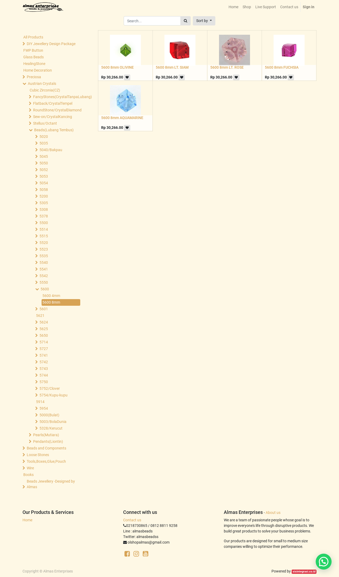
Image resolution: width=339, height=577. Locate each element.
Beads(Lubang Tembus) (54, 130)
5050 (43, 163)
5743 (43, 368)
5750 (43, 382)
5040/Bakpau (50, 150)
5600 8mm (51, 302)
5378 (43, 216)
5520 (43, 243)
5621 (40, 315)
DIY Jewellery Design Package (51, 44)
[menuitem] (233, 7)
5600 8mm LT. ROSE (227, 67)
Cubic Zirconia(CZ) (45, 90)
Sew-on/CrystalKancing (52, 117)
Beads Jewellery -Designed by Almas (51, 484)
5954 (43, 408)
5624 (43, 322)
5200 (43, 196)
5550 (43, 282)
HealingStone (34, 64)
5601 (43, 309)
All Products (33, 37)
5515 (43, 236)
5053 (43, 176)
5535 (43, 256)
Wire (30, 468)
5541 (43, 269)
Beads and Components (46, 448)
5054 (43, 183)
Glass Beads (33, 57)
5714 (43, 342)
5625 (43, 329)
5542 (43, 276)
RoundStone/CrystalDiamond (57, 110)
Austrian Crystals (42, 83)
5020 (43, 136)
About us (273, 512)
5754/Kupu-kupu (53, 395)
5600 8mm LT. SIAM (172, 67)
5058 (43, 189)
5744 (43, 375)
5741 (43, 355)
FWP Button (33, 50)
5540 (43, 262)
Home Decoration (37, 70)
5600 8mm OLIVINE (117, 67)
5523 (43, 249)
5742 (43, 362)
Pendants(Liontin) (48, 441)
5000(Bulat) (49, 415)
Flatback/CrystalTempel (52, 103)
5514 (43, 229)
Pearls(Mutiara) (46, 435)
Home (27, 520)
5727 (43, 349)
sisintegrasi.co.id (304, 571)
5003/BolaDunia (52, 421)
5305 (43, 203)
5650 (43, 335)
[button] (204, 20)
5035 (43, 143)
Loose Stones (38, 455)
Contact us (132, 520)
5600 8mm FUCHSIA (281, 67)
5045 (43, 156)
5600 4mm (51, 296)
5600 (45, 289)
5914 (40, 402)
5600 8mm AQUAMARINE (122, 118)
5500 (43, 223)
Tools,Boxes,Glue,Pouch (46, 461)
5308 (43, 209)
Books (28, 475)
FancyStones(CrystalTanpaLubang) (57, 97)
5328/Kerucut (51, 428)
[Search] (185, 20)
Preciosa (34, 77)
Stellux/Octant (45, 123)
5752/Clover (49, 388)
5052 (43, 170)
